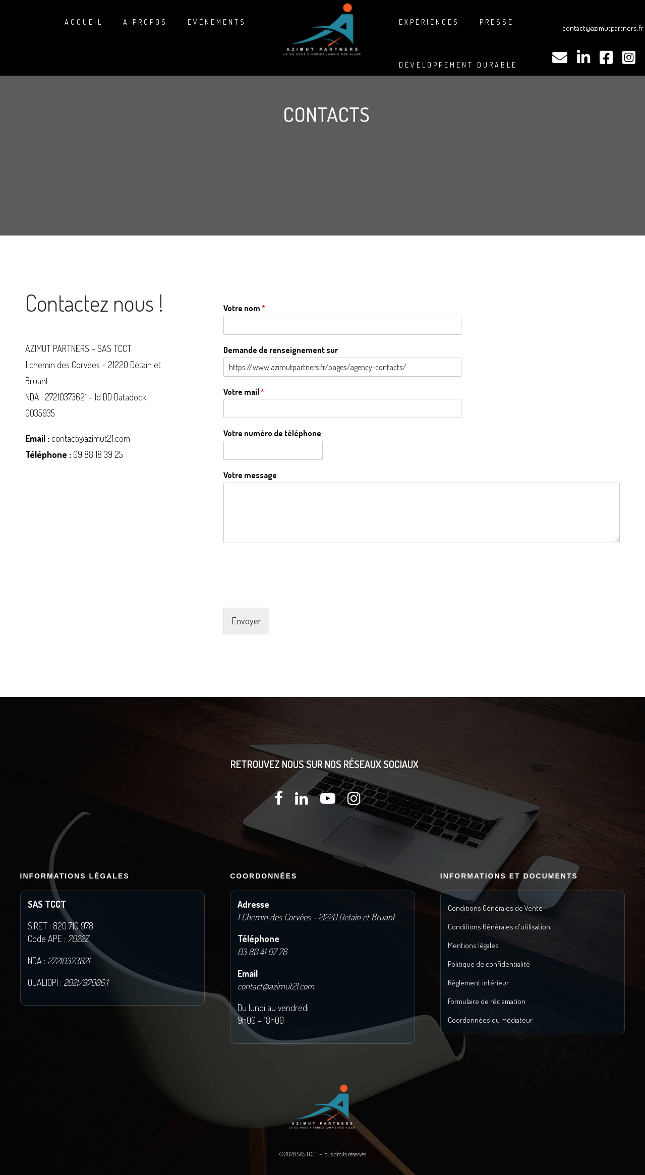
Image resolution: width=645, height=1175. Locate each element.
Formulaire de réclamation (486, 1001)
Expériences (429, 22)
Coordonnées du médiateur (490, 1020)
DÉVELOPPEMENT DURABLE (458, 65)
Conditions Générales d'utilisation (499, 926)
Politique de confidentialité (489, 964)
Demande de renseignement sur (280, 350)
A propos (145, 22)
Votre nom (244, 308)
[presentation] (300, 591)
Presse (497, 22)
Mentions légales (473, 945)
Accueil (84, 22)
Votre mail (243, 392)
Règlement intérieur (478, 982)
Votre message (250, 475)
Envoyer (246, 620)
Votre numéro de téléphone (272, 433)
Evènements (217, 22)
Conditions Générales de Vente (495, 908)
